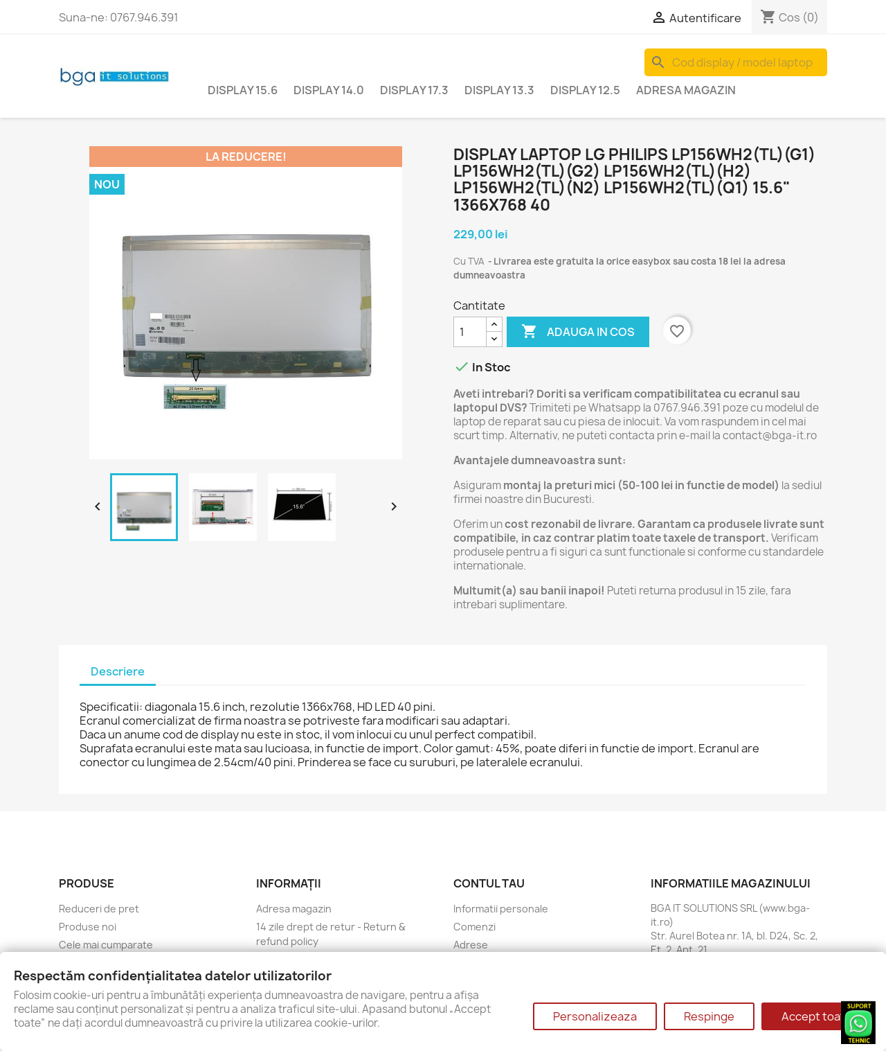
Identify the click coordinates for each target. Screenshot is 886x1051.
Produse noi (87, 926)
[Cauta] (735, 62)
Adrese (470, 944)
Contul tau (489, 883)
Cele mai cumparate (106, 944)
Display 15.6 (243, 90)
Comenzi (474, 926)
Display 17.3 (414, 90)
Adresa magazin (686, 90)
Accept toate (816, 1016)
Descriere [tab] (118, 671)
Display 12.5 (585, 90)
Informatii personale (500, 908)
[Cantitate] (470, 332)
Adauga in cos (578, 332)
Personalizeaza (595, 1016)
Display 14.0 (328, 90)
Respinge (709, 1016)
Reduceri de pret (99, 908)
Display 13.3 (499, 90)
